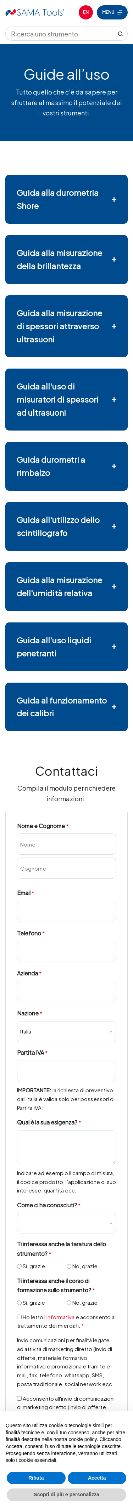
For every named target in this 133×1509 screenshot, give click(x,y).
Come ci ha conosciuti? (49, 1205)
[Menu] (112, 12)
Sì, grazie (34, 1266)
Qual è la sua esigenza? (49, 1122)
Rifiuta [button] (36, 1478)
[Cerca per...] (59, 34)
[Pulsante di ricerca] (120, 34)
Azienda (29, 973)
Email (25, 893)
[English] (85, 12)
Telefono (31, 933)
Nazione (29, 1013)
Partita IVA (32, 1053)
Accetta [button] (97, 1478)
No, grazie (85, 1266)
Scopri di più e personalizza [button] (66, 1494)
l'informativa (59, 1317)
